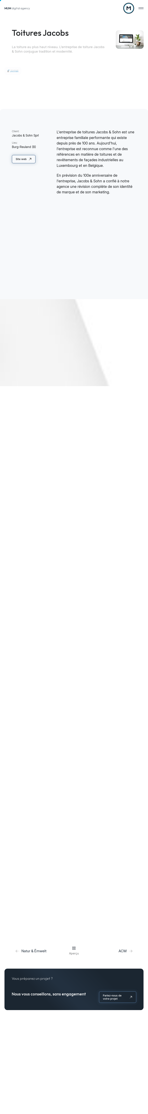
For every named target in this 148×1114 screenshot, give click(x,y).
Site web (21, 159)
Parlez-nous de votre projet (112, 997)
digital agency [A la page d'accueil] (17, 8)
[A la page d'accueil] (128, 8)
